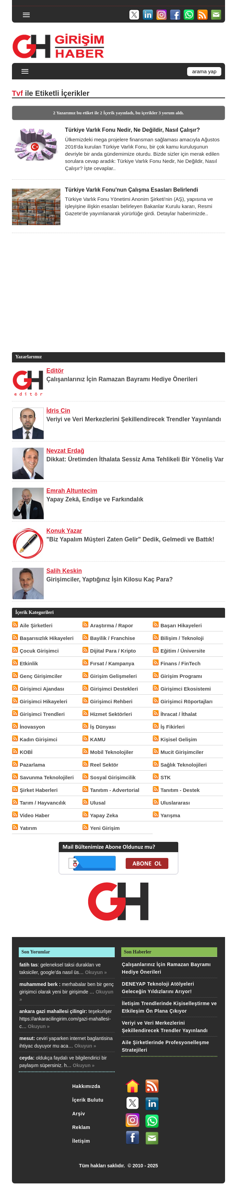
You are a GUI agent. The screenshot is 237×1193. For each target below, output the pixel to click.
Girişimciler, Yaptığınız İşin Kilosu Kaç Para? (109, 579)
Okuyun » (96, 972)
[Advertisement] (117, 303)
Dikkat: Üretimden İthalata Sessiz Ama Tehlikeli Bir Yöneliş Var (135, 459)
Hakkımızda (86, 1086)
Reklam (81, 1127)
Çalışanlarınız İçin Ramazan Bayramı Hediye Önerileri (122, 379)
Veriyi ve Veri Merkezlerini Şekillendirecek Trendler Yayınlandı (133, 419)
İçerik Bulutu (87, 1100)
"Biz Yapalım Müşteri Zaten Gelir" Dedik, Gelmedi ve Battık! (130, 539)
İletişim (81, 1141)
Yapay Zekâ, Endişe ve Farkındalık (94, 499)
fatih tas (28, 964)
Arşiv (78, 1113)
